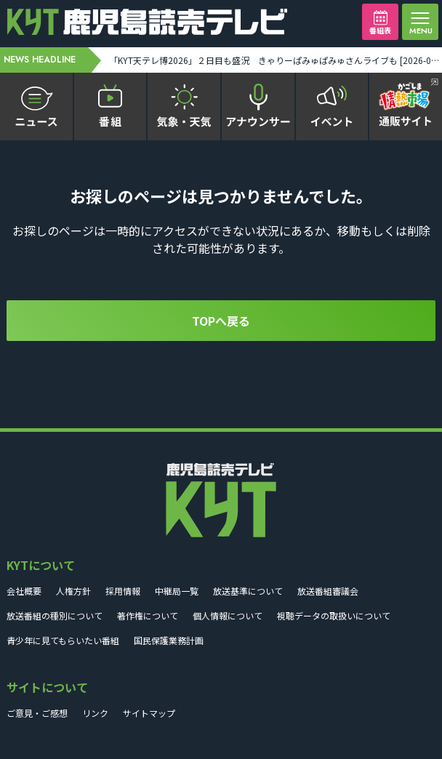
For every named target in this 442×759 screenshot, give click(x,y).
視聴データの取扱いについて (333, 615)
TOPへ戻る (221, 320)
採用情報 (122, 591)
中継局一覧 (176, 591)
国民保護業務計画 (169, 640)
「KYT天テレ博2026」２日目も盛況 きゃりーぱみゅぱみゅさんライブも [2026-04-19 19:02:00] (275, 60)
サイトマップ (149, 713)
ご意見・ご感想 (37, 713)
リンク (95, 713)
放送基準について (248, 591)
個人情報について (227, 615)
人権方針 (73, 591)
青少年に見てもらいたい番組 (63, 640)
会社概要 (24, 591)
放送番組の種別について (55, 615)
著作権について (147, 615)
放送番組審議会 (327, 591)
